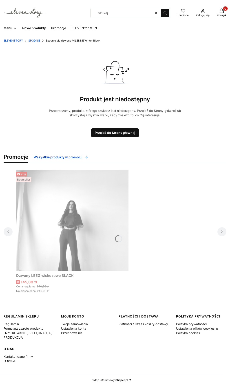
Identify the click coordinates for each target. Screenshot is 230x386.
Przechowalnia (71, 333)
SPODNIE (34, 40)
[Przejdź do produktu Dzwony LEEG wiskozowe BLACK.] (72, 220)
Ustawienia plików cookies (195, 328)
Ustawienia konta (73, 328)
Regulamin (11, 324)
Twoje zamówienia (74, 324)
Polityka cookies (188, 333)
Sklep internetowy (110, 380)
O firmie (9, 361)
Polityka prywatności (191, 324)
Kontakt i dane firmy (18, 356)
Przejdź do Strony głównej (115, 133)
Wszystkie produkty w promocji (61, 157)
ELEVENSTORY (13, 40)
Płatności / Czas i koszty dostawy (143, 324)
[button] (165, 13)
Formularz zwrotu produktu (23, 328)
